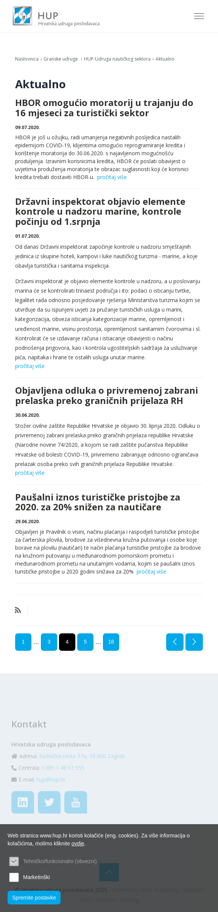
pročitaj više (112, 177)
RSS (18, 610)
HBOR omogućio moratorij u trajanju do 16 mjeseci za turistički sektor (104, 107)
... (36, 641)
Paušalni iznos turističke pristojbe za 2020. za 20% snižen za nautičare (97, 502)
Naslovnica (27, 59)
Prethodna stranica (175, 642)
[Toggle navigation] (200, 16)
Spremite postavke (34, 898)
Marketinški (36, 877)
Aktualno (165, 59)
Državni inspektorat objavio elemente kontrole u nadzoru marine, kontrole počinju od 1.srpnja (100, 211)
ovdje (78, 843)
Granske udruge (61, 59)
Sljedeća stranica (194, 642)
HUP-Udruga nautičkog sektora (117, 59)
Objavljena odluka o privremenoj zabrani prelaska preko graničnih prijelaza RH (106, 395)
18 (111, 642)
